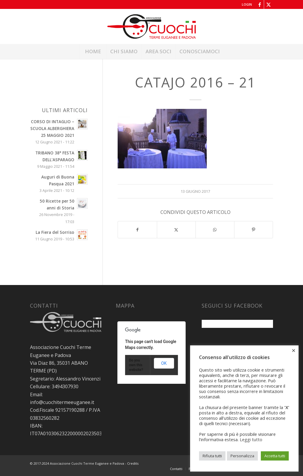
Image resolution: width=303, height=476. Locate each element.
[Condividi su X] (176, 229)
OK (164, 363)
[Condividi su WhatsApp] (215, 229)
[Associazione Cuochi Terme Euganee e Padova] (151, 26)
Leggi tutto (251, 439)
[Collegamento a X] (268, 4)
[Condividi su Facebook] (137, 229)
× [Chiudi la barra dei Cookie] (294, 350)
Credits (132, 463)
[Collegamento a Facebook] (259, 4)
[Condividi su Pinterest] (253, 229)
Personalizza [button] (242, 455)
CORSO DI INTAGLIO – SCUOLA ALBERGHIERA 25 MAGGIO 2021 (52, 128)
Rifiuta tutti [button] (212, 455)
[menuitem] (245, 4)
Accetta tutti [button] (274, 455)
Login (247, 4)
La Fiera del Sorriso (55, 232)
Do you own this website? (136, 365)
